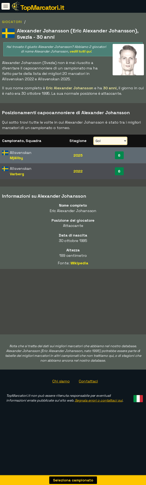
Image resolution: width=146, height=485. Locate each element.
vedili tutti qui (80, 51)
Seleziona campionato (73, 480)
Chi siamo (61, 395)
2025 (78, 155)
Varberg (17, 173)
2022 (78, 171)
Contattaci (88, 395)
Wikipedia (79, 263)
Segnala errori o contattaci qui (99, 414)
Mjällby (16, 157)
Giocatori (12, 22)
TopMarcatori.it (42, 7)
